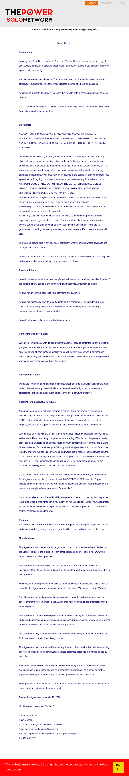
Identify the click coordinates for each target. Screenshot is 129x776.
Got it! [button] (118, 767)
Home (91, 3)
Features (107, 3)
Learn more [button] (13, 769)
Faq (122, 3)
